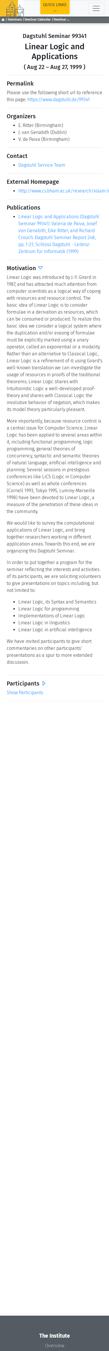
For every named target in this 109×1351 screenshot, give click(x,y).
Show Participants (25, 692)
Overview (54, 1345)
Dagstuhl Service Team (41, 165)
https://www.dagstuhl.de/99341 (58, 99)
